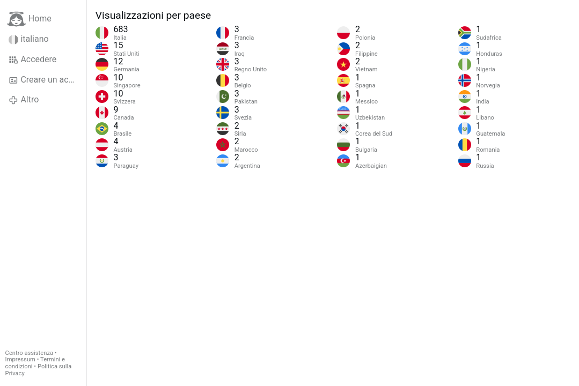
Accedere (32, 59)
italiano (29, 39)
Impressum (20, 359)
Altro (24, 99)
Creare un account (47, 80)
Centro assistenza (29, 353)
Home (29, 19)
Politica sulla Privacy (38, 370)
